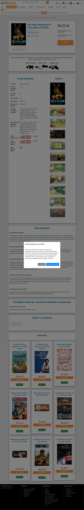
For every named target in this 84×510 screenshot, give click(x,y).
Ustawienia (41, 264)
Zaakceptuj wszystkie (52, 264)
